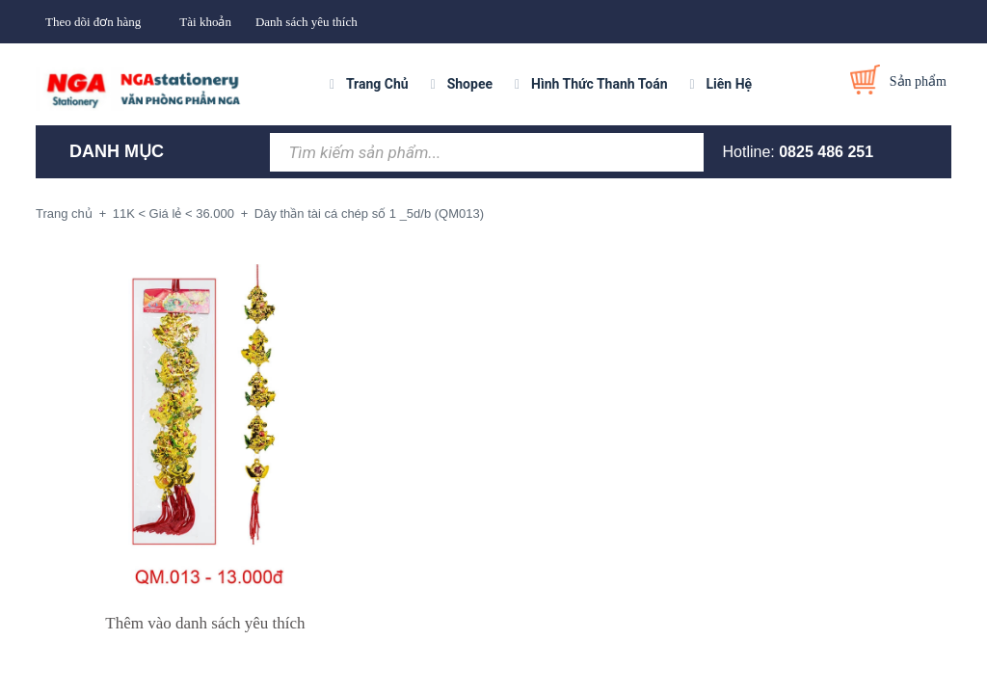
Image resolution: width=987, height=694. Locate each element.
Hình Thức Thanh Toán (599, 84)
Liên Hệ (730, 84)
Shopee (470, 84)
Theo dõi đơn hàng (93, 21)
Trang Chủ (377, 84)
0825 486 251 (826, 152)
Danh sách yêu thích (306, 21)
